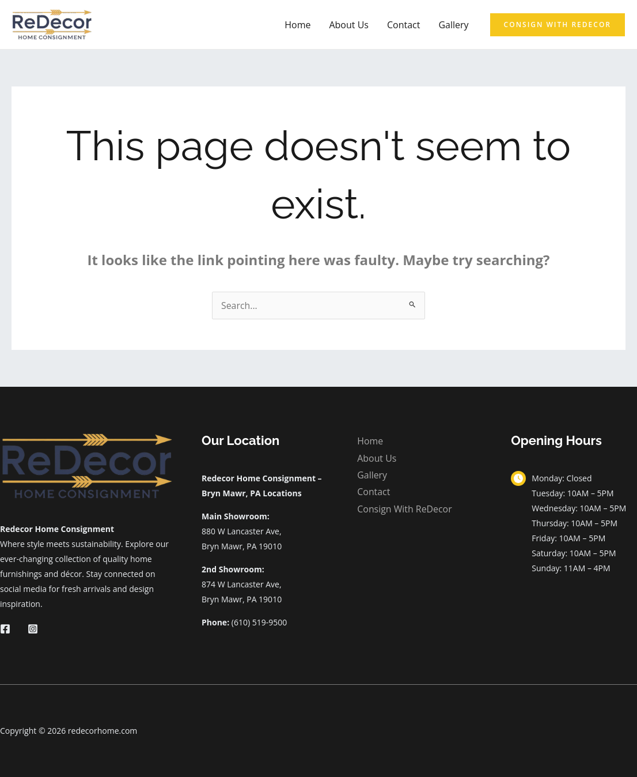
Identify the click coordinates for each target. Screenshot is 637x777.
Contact (403, 24)
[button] (557, 25)
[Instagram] (33, 629)
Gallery (453, 24)
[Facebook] (5, 629)
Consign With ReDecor (404, 509)
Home (297, 24)
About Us (349, 24)
